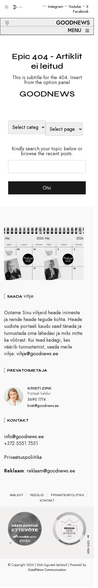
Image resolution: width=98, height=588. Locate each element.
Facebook (80, 11)
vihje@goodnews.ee (37, 355)
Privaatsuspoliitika (23, 458)
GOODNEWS (47, 94)
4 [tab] (27, 544)
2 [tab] (16, 544)
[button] (3, 16)
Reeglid (37, 497)
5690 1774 (36, 401)
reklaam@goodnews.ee (51, 472)
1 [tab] (10, 544)
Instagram (55, 6)
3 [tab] (21, 544)
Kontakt (47, 502)
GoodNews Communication (47, 571)
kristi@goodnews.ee (43, 407)
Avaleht (16, 497)
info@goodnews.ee (24, 438)
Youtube (75, 6)
